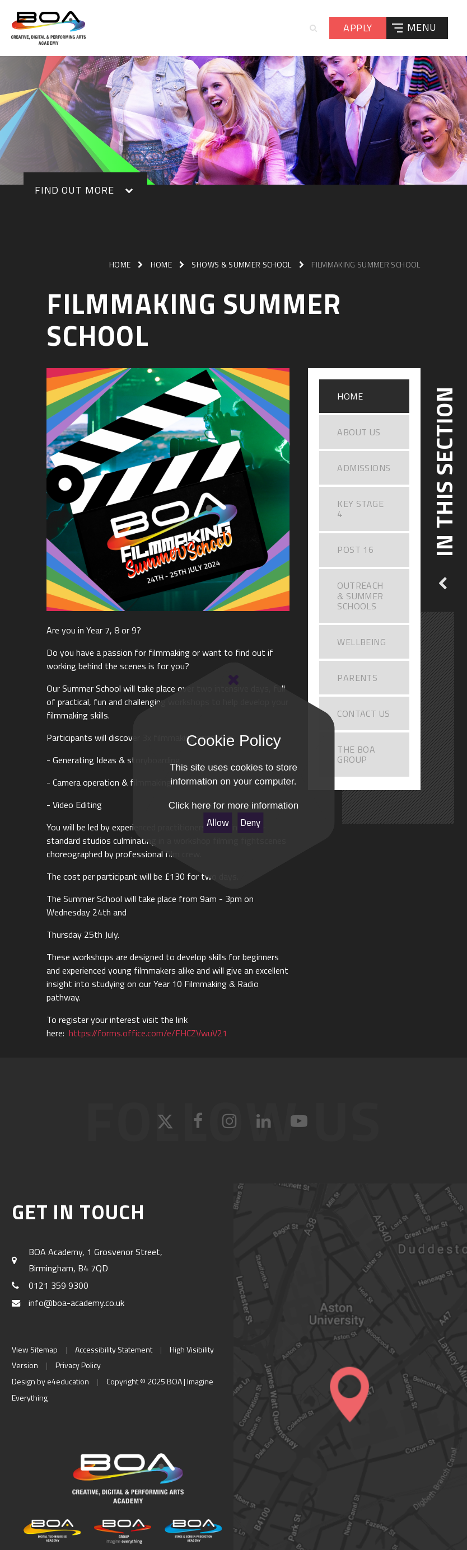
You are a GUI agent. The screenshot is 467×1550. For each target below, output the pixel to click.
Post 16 (355, 549)
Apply (357, 27)
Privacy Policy (78, 1365)
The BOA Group (356, 754)
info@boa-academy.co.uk (76, 1302)
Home (119, 264)
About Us (358, 432)
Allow (218, 822)
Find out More (74, 190)
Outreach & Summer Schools (360, 596)
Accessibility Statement (113, 1349)
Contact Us (363, 713)
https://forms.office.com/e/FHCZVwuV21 (148, 1033)
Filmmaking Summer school (365, 264)
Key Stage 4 (360, 508)
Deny (250, 822)
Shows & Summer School (241, 264)
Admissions (363, 468)
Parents (357, 677)
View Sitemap (35, 1349)
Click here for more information (233, 805)
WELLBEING (361, 642)
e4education (68, 1381)
